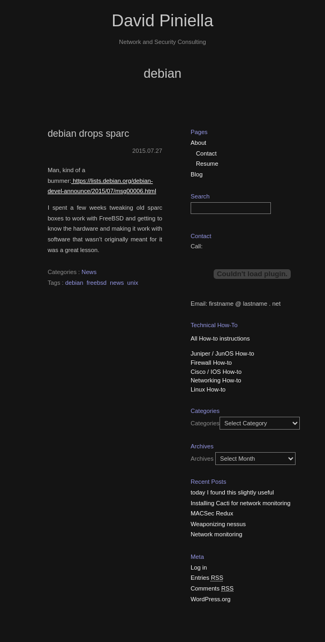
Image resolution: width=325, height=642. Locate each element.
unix (133, 282)
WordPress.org (210, 599)
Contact (206, 153)
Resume (207, 163)
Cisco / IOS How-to (216, 371)
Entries (207, 577)
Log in (199, 567)
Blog (196, 174)
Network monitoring (216, 534)
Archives (202, 458)
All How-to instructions (220, 338)
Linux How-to (208, 389)
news (117, 282)
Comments (212, 588)
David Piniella (163, 20)
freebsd (97, 282)
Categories (205, 423)
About (198, 142)
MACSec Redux (212, 513)
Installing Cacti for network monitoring (241, 503)
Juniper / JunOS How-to (222, 353)
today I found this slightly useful (232, 492)
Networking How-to (216, 380)
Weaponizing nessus (218, 524)
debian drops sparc (88, 133)
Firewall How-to (211, 362)
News (88, 272)
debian (74, 282)
